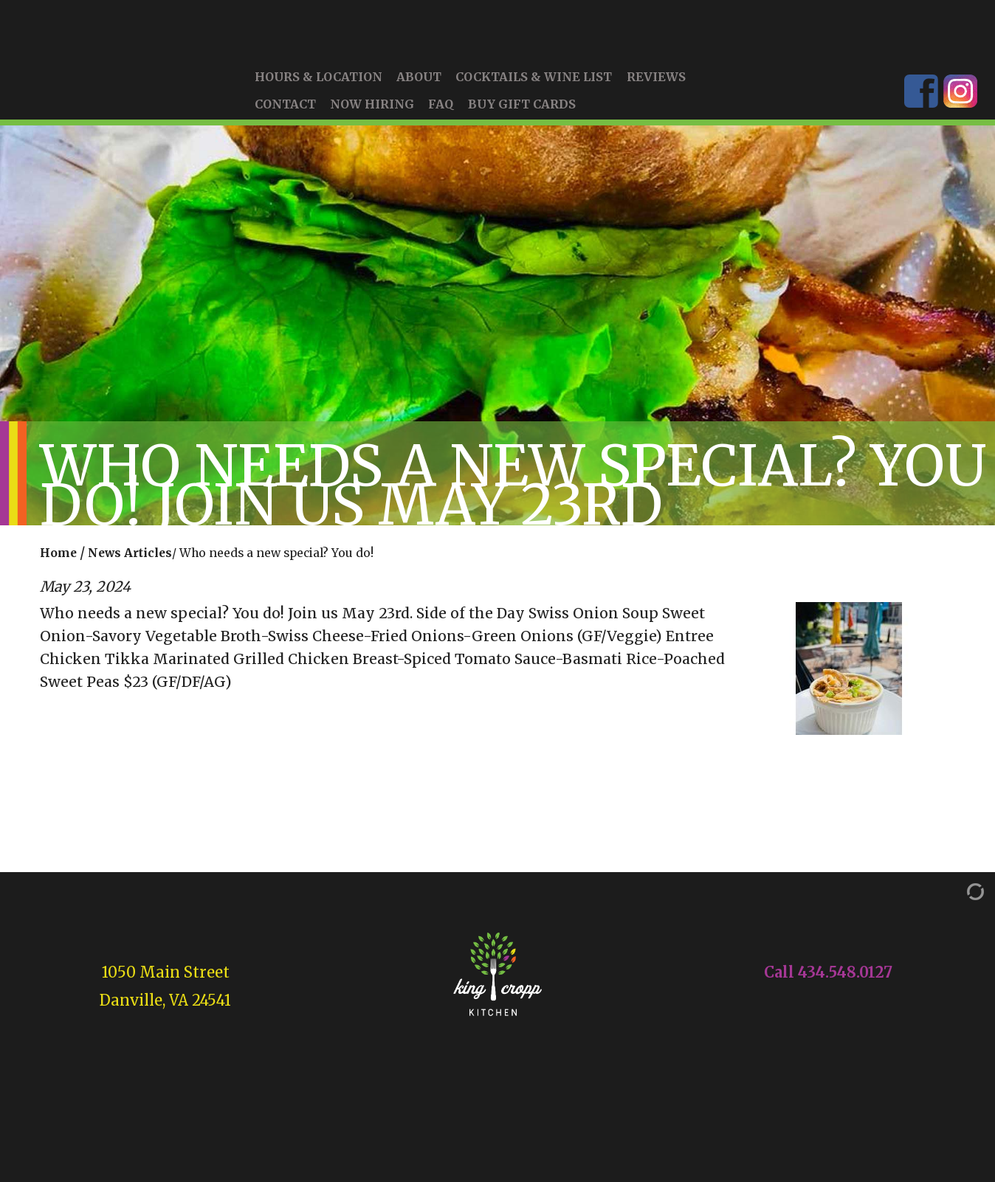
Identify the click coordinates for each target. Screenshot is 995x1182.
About (418, 93)
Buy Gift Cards (522, 121)
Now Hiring (372, 121)
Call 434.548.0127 (828, 988)
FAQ (440, 121)
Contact (285, 121)
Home (58, 570)
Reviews (656, 93)
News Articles (130, 570)
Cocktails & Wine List (533, 93)
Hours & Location (318, 93)
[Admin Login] (960, 907)
